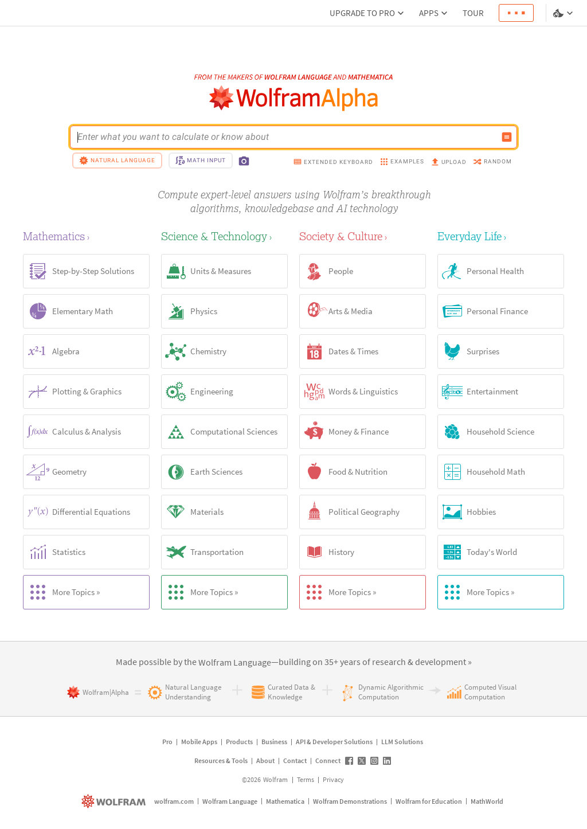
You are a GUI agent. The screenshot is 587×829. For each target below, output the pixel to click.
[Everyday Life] (500, 236)
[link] (234, 662)
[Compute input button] (506, 137)
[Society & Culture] (362, 236)
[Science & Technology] (224, 236)
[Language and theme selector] (564, 13)
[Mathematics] (86, 236)
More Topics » (62, 592)
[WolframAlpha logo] (293, 98)
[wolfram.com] (115, 801)
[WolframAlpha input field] (286, 137)
